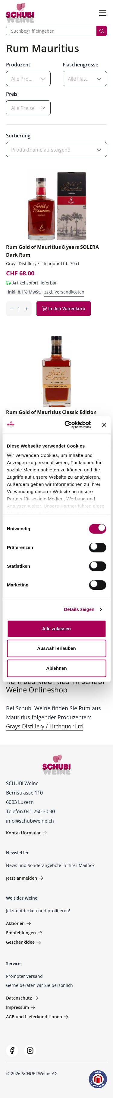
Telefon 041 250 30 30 (30, 811)
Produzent (18, 64)
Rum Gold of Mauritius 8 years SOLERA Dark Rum (52, 251)
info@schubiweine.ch (30, 820)
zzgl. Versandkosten (64, 292)
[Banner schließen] (104, 424)
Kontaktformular (26, 833)
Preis (11, 94)
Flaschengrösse (80, 64)
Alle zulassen (56, 628)
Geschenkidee (23, 942)
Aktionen (18, 923)
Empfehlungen (24, 933)
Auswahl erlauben (56, 648)
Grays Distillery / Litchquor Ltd (44, 726)
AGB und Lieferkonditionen (37, 1016)
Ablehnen (56, 668)
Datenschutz (22, 998)
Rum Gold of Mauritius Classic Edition (51, 412)
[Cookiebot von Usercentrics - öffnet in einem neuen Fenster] (67, 425)
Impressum (20, 1007)
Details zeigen (79, 609)
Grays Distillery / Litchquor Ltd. (37, 263)
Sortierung (18, 135)
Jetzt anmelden (24, 878)
